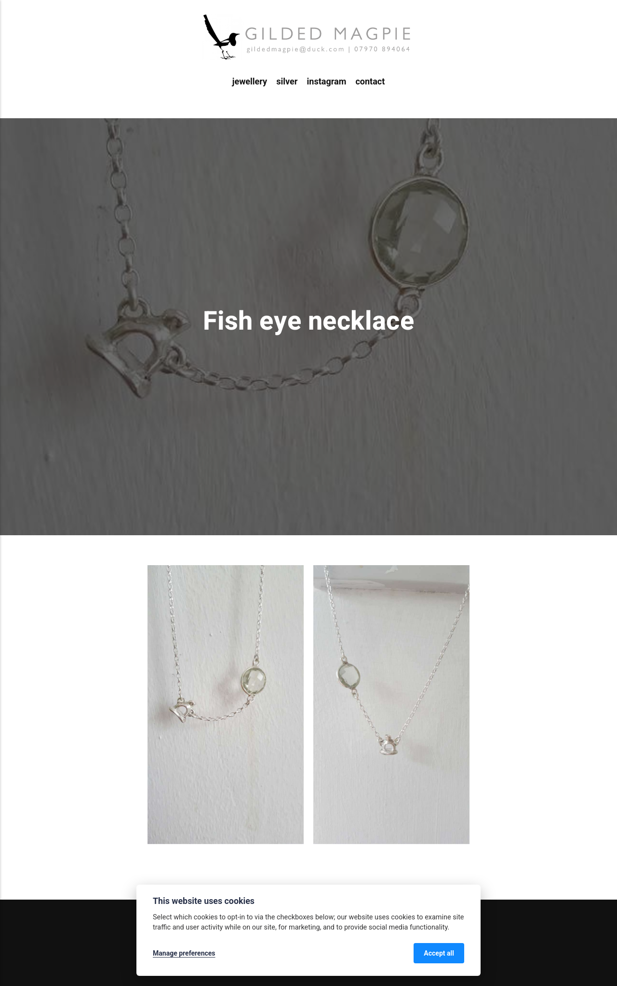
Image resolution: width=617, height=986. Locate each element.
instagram (327, 81)
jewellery (249, 81)
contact (370, 81)
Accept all (439, 953)
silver (286, 81)
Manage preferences (184, 953)
